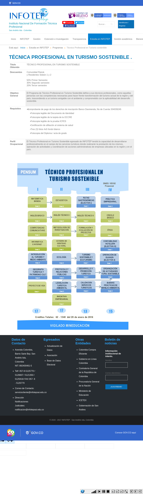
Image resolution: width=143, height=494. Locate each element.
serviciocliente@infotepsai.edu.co (31, 392)
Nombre (108, 360)
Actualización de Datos (55, 348)
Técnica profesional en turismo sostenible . (70, 57)
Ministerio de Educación (85, 393)
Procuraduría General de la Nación (89, 384)
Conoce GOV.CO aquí (125, 432)
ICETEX (83, 400)
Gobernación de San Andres (88, 407)
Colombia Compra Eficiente (87, 352)
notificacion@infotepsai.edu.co (29, 409)
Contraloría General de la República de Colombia (88, 372)
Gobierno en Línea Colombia (88, 361)
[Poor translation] (10, 440)
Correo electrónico (113, 373)
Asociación (52, 355)
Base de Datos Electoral (54, 363)
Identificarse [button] (123, 23)
